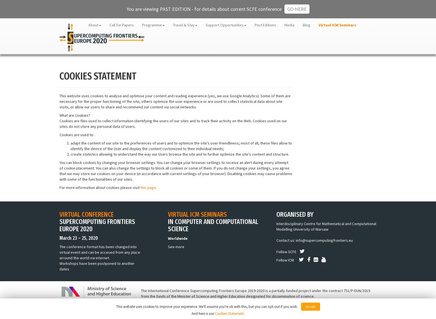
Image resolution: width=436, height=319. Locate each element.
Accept (311, 306)
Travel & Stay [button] (185, 25)
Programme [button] (153, 25)
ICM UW (370, 25)
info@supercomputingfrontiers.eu (324, 240)
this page (148, 187)
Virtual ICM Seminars (337, 25)
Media (289, 25)
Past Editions (265, 25)
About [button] (94, 25)
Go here (297, 9)
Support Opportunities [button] (226, 25)
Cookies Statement (229, 313)
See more (176, 246)
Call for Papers (122, 25)
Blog (306, 25)
